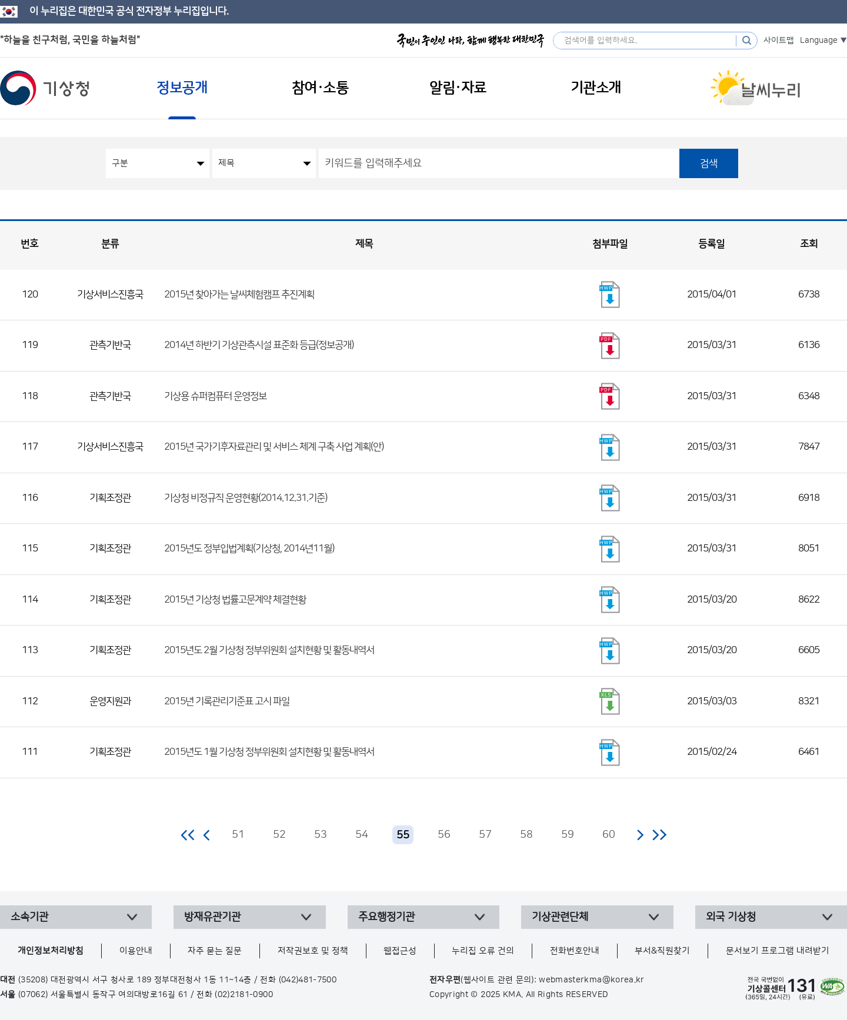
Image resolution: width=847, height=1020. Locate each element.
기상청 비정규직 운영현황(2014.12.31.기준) (245, 498)
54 (361, 835)
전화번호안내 (574, 951)
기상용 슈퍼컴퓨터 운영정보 (215, 396)
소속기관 (29, 917)
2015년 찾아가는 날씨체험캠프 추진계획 (239, 294)
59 (567, 835)
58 (526, 835)
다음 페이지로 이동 (639, 834)
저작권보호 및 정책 (313, 951)
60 (608, 835)
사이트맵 (778, 40)
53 (320, 835)
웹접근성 (400, 951)
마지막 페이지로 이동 (659, 834)
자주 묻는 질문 (215, 951)
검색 (709, 163)
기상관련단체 (560, 917)
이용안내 (135, 951)
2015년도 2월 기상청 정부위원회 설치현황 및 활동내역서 (269, 650)
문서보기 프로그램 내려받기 (777, 951)
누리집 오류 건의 (483, 951)
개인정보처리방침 (51, 951)
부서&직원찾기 (662, 951)
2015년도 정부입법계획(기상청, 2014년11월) (249, 548)
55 (402, 835)
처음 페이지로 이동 (188, 834)
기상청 (44, 88)
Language (819, 40)
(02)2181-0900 (244, 994)
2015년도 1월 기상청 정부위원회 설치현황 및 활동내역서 (269, 752)
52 (279, 835)
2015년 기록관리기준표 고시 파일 (226, 701)
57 (485, 835)
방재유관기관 (212, 917)
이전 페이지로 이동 (207, 834)
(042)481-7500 (308, 980)
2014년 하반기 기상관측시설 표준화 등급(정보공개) (259, 345)
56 (444, 835)
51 (238, 835)
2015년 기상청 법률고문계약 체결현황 (235, 599)
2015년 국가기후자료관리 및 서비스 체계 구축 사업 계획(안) (274, 447)
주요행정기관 (386, 917)
